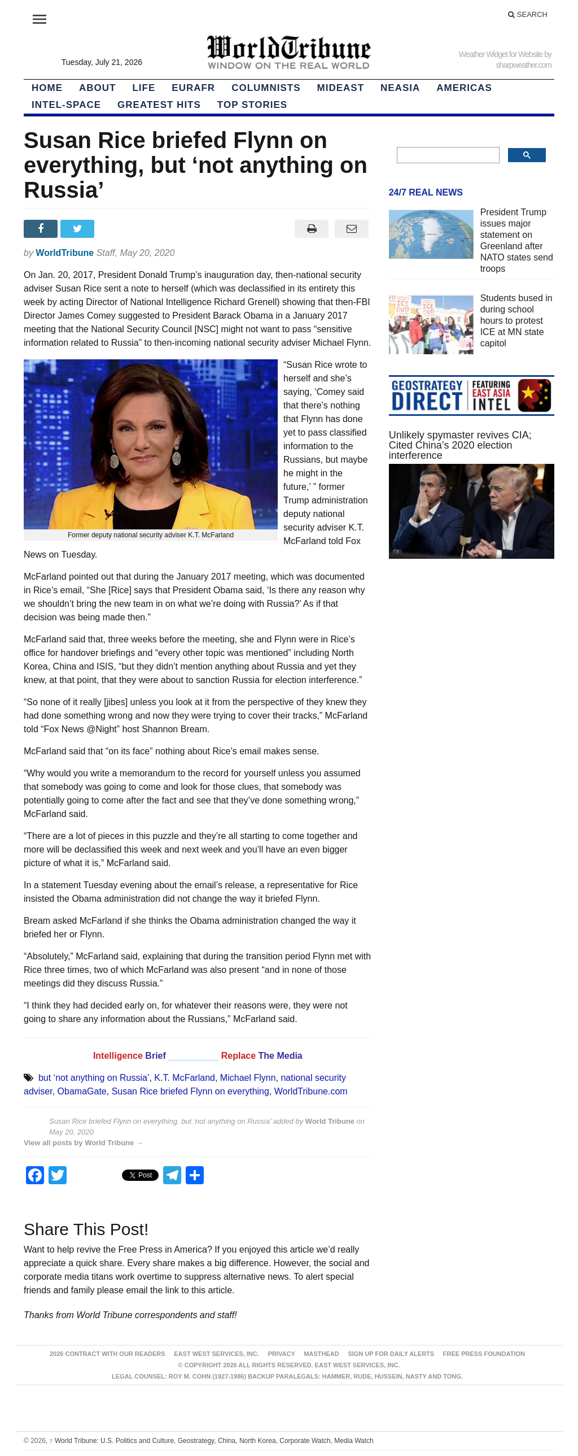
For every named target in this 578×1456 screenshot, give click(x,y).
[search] (447, 155)
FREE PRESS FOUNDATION (484, 1353)
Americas (464, 87)
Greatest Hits (159, 104)
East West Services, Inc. (216, 1353)
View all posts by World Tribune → (83, 1142)
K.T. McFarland (184, 1078)
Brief (156, 1056)
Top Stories (252, 104)
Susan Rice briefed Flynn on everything (190, 1091)
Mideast (341, 87)
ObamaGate (82, 1091)
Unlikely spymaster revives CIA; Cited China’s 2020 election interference (460, 445)
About (97, 87)
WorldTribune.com (311, 1091)
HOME (47, 87)
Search (528, 14)
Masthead (321, 1353)
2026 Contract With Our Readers (107, 1353)
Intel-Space (66, 104)
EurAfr (193, 87)
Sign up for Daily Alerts (391, 1353)
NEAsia (400, 87)
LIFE (143, 87)
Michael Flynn (248, 1078)
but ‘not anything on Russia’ (94, 1078)
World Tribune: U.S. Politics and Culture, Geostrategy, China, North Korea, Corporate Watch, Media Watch (212, 1441)
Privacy (281, 1353)
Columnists (265, 87)
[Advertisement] (471, 666)
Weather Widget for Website (501, 54)
